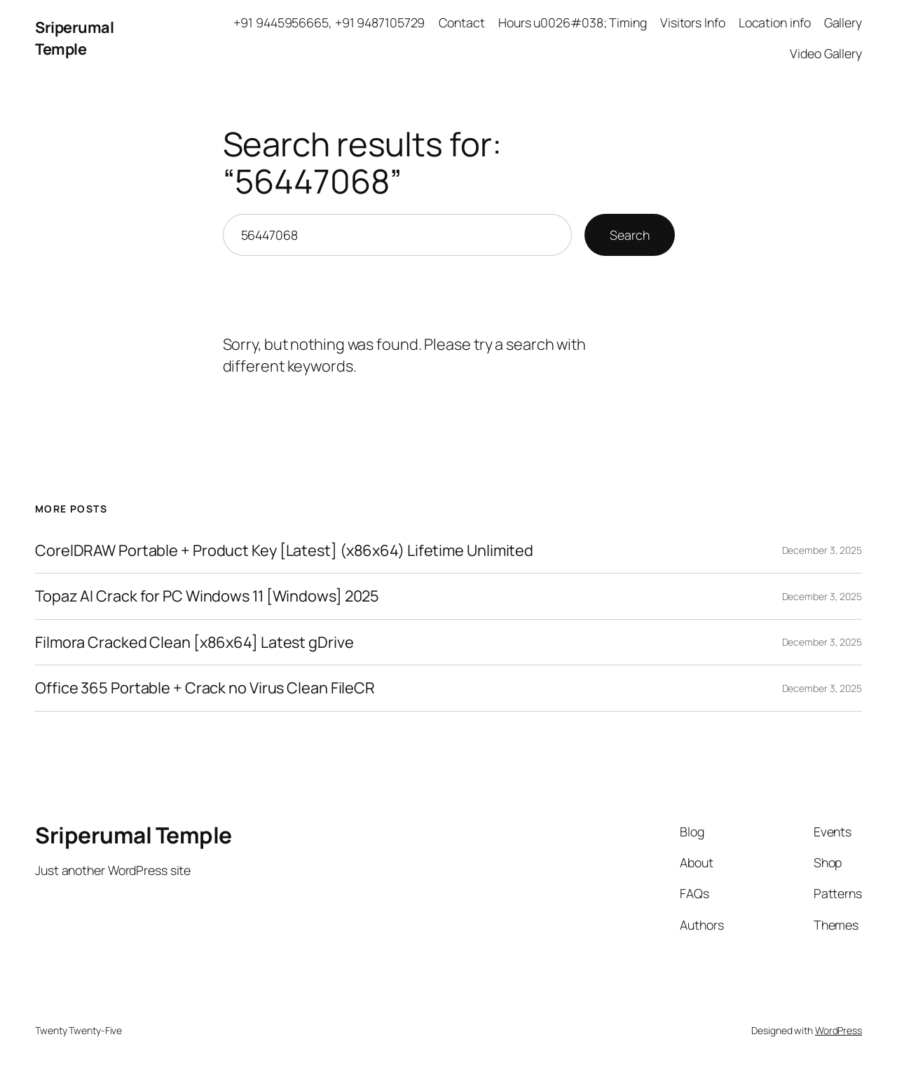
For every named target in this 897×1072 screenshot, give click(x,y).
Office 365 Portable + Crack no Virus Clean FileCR (205, 687)
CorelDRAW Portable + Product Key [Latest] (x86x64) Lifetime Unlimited (284, 550)
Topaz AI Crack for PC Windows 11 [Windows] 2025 (207, 596)
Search (629, 234)
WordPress (838, 1030)
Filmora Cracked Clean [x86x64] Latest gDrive (194, 642)
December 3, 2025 (822, 550)
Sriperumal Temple (74, 38)
